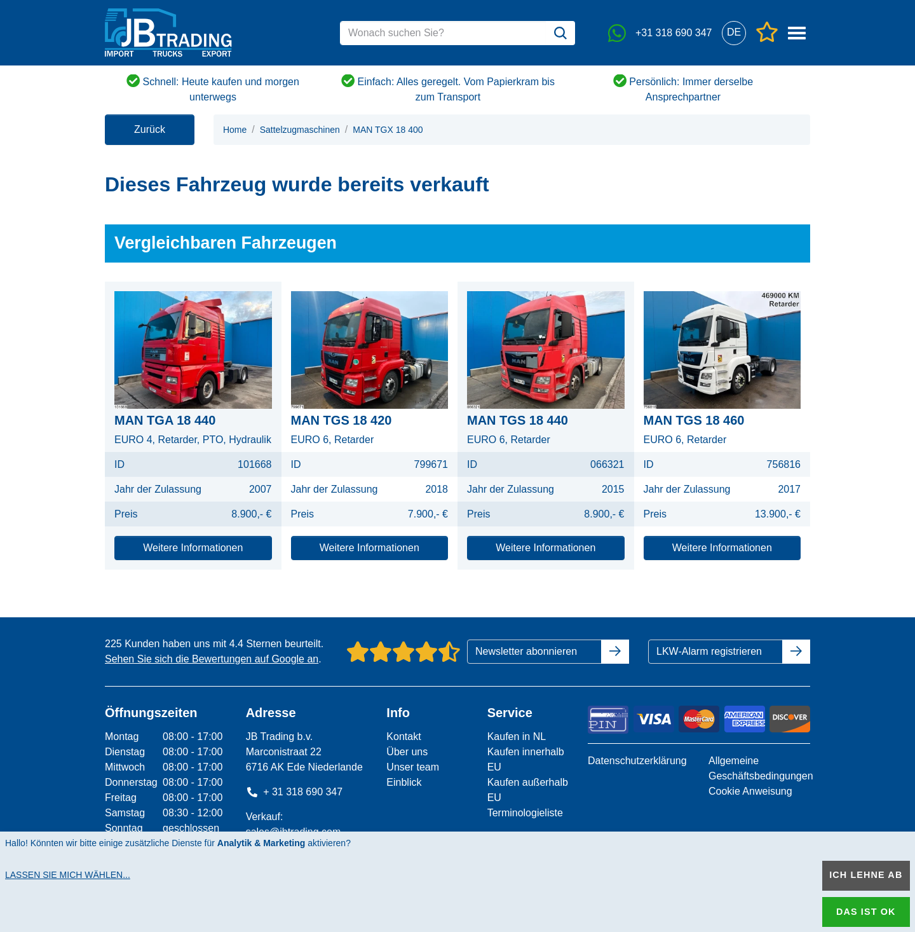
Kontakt (403, 736)
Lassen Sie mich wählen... (67, 875)
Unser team (412, 767)
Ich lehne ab (865, 875)
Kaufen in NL (516, 736)
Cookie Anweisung (750, 791)
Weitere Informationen (193, 547)
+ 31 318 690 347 (294, 791)
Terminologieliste (525, 812)
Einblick (403, 782)
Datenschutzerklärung (637, 760)
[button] (733, 33)
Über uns (407, 751)
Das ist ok (866, 912)
